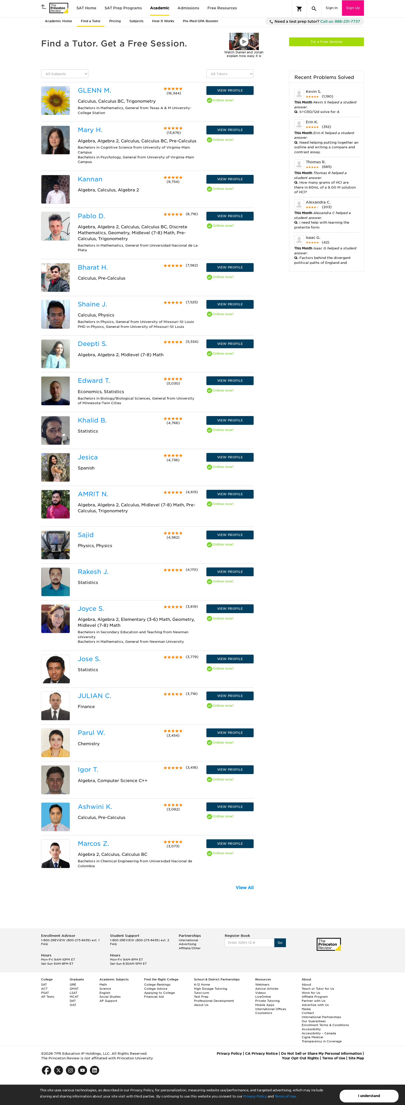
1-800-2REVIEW (70, 940)
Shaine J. (92, 304)
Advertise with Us (315, 1005)
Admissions (188, 8)
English (104, 993)
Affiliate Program (315, 996)
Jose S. (89, 659)
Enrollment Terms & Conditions (325, 1025)
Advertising (187, 944)
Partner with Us (313, 1001)
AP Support (108, 1001)
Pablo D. (91, 216)
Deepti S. (92, 343)
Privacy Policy (255, 1096)
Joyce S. (91, 608)
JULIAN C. (94, 696)
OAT (73, 1005)
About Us (201, 1005)
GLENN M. (94, 90)
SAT (44, 984)
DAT (73, 1001)
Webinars (262, 984)
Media (306, 1009)
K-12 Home (202, 984)
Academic (159, 8)
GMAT (74, 988)
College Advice (155, 988)
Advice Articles (266, 988)
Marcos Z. (93, 843)
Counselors (263, 1013)
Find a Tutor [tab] (90, 21)
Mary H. (90, 130)
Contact (308, 1013)
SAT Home (86, 8)
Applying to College (159, 993)
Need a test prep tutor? (314, 21)
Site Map (356, 1058)
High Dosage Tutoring (210, 988)
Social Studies (110, 996)
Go (280, 943)
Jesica (88, 457)
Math (103, 984)
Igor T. (88, 769)
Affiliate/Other (190, 948)
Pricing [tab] (115, 21)
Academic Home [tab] (58, 21)
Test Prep (201, 996)
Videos (260, 993)
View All (245, 887)
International (188, 940)
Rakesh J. (93, 571)
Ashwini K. (95, 806)
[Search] (314, 8)
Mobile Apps (264, 1005)
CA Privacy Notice (261, 1053)
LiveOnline (263, 996)
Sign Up (353, 8)
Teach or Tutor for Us (318, 988)
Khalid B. (92, 420)
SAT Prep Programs (123, 8)
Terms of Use (285, 1096)
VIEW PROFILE (230, 90)
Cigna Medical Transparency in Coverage (322, 1039)
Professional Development (214, 1001)
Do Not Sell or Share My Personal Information (321, 1053)
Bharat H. (93, 267)
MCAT (74, 996)
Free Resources (222, 8)
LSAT (73, 993)
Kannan (90, 179)
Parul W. (91, 732)
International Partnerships (321, 1017)
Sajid (86, 535)
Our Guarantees (314, 1021)
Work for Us (311, 993)
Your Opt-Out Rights (300, 1058)
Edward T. (94, 380)
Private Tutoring (267, 1001)
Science (105, 988)
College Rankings (157, 984)
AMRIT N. (93, 494)
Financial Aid (154, 996)
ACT (44, 988)
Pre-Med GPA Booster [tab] (200, 21)
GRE (73, 984)
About (306, 984)
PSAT (45, 993)
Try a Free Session (326, 42)
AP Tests (47, 996)
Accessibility (311, 1029)
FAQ (44, 944)
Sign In (332, 8)
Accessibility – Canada (319, 1033)
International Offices (270, 1009)
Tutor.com (201, 993)
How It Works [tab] (163, 21)
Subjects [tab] (136, 21)
